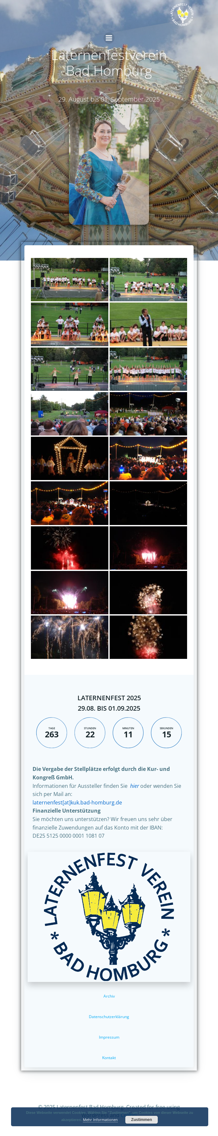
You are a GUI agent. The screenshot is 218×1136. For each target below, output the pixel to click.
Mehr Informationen (100, 1119)
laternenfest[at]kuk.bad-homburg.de (77, 802)
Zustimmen (141, 1119)
